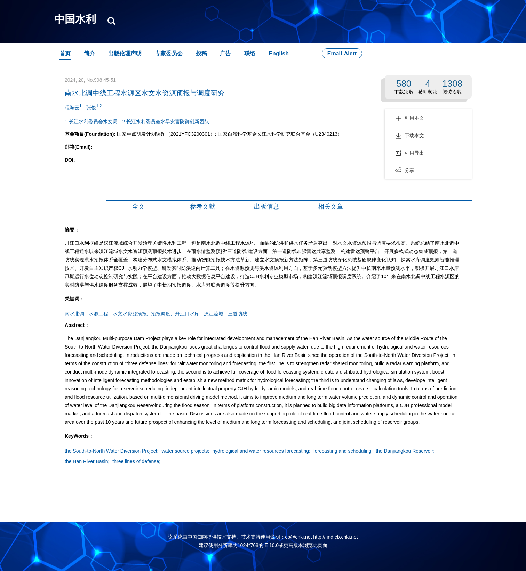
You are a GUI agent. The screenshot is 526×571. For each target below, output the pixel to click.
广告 (225, 53)
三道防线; (238, 313)
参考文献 (202, 206)
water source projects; (185, 451)
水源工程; (99, 313)
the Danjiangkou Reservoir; (405, 451)
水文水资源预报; (130, 313)
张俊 (94, 106)
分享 (404, 170)
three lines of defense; (136, 461)
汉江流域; (214, 313)
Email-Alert (342, 53)
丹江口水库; (188, 313)
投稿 (201, 53)
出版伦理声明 (125, 53)
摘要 (80, 206)
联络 (249, 53)
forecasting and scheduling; (343, 451)
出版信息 (266, 206)
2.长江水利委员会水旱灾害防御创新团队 (165, 121)
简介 (89, 53)
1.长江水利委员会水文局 (91, 121)
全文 (138, 206)
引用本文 (409, 118)
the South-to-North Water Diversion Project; (111, 451)
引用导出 (409, 153)
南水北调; (75, 313)
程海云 (73, 106)
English (279, 53)
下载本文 (409, 135)
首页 (65, 53)
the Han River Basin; (87, 461)
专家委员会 (169, 53)
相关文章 (330, 206)
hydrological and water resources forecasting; (261, 451)
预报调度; (161, 313)
